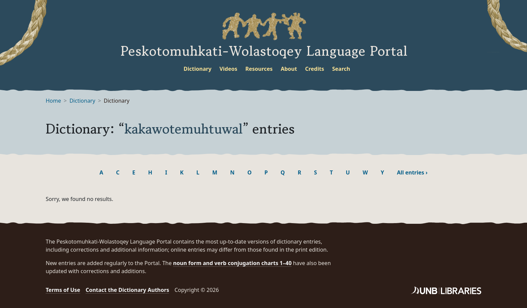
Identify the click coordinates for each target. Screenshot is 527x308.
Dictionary (197, 68)
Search (341, 68)
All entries (412, 172)
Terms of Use (63, 290)
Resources (259, 68)
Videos (228, 68)
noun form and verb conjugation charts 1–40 (232, 263)
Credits (314, 68)
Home (53, 100)
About (289, 68)
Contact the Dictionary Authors (127, 290)
